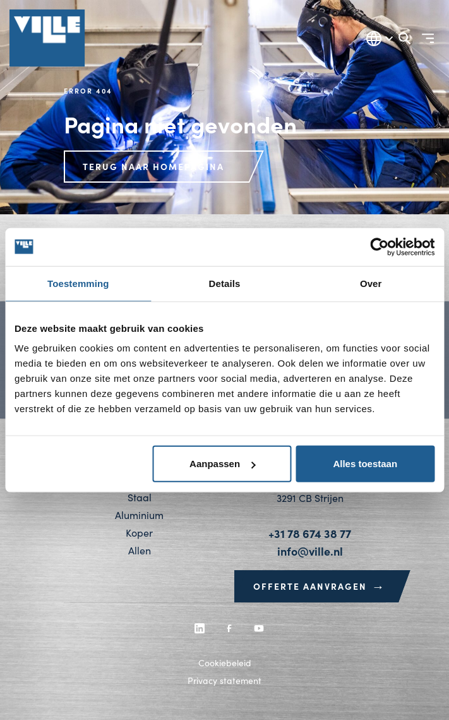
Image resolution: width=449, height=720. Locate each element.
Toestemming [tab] (78, 283)
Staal (140, 497)
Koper (139, 532)
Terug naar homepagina (153, 166)
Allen (139, 550)
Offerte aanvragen (319, 586)
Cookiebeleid (224, 663)
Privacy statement (224, 680)
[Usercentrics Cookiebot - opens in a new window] (379, 246)
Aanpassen (222, 463)
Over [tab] (371, 283)
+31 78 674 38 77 (309, 533)
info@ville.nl (310, 551)
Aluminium (139, 515)
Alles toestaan (365, 463)
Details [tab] (225, 283)
